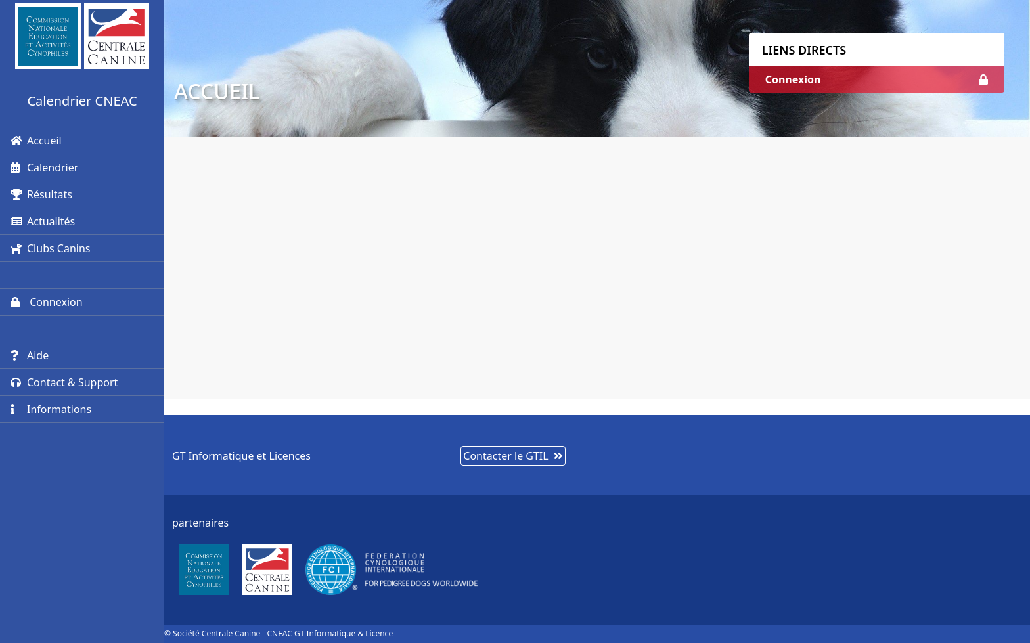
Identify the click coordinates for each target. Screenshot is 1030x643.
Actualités (43, 221)
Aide (30, 355)
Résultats (41, 194)
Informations (51, 409)
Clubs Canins (50, 248)
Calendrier (44, 167)
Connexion (47, 302)
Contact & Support (64, 382)
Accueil (36, 140)
